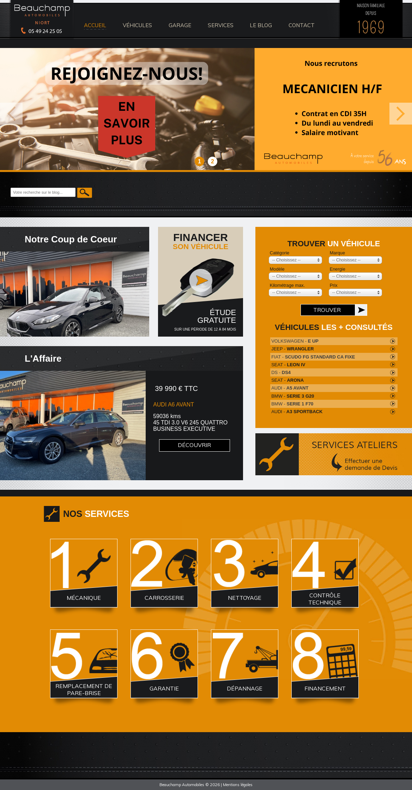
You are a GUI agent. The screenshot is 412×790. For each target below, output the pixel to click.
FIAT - (313, 357)
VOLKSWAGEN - (295, 341)
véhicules (137, 25)
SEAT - (288, 364)
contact (302, 25)
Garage (180, 25)
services (221, 25)
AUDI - (289, 388)
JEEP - (292, 348)
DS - (281, 372)
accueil (95, 25)
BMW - (292, 396)
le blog (261, 25)
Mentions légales (238, 784)
